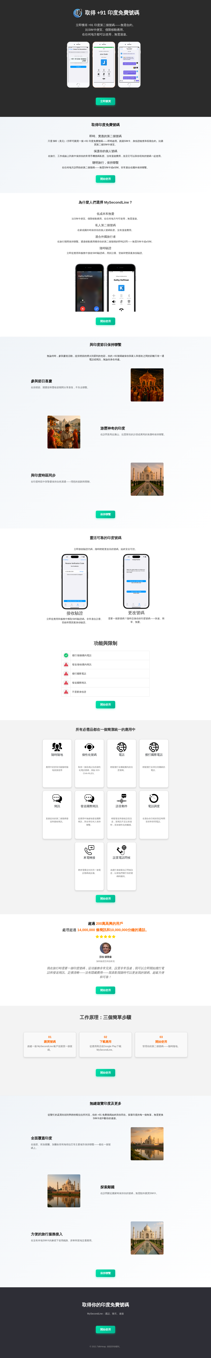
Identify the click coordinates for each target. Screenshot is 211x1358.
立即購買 (105, 101)
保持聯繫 (105, 514)
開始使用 (105, 178)
